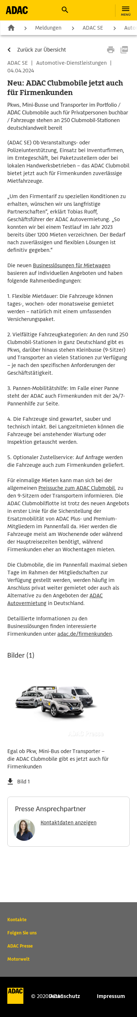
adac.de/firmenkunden (84, 634)
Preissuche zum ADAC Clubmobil (76, 488)
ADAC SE (93, 27)
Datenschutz (64, 996)
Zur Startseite (11, 27)
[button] (65, 10)
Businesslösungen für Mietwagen (71, 265)
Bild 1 (23, 781)
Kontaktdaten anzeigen (68, 822)
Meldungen (48, 27)
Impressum (111, 996)
